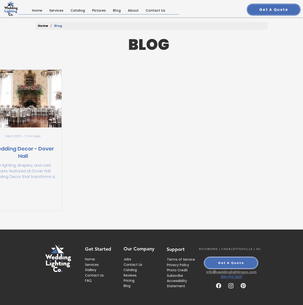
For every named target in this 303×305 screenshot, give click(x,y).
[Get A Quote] (273, 9)
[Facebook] (218, 285)
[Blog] (58, 26)
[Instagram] (230, 285)
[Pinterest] (243, 285)
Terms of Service (181, 259)
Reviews (130, 275)
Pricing (129, 280)
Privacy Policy (178, 265)
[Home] (43, 26)
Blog (127, 285)
